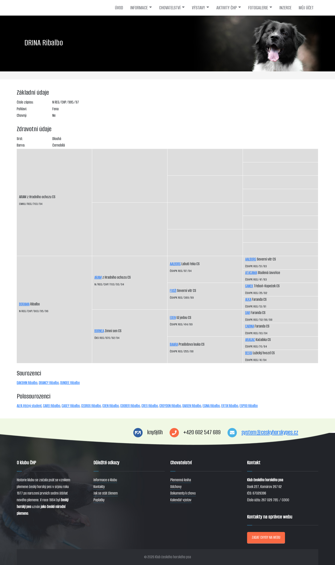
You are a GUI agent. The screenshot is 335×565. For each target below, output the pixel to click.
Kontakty (99, 486)
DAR (247, 312)
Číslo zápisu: (25, 102)
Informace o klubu (105, 480)
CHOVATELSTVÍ (170, 7)
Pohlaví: (22, 109)
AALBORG (175, 264)
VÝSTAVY (198, 7)
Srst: (20, 138)
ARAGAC (250, 339)
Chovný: (22, 115)
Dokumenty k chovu (183, 493)
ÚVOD (119, 7)
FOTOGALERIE (258, 7)
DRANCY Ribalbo (49, 382)
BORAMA (24, 304)
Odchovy (175, 486)
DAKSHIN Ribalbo (27, 382)
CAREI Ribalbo (51, 405)
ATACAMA (251, 272)
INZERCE (285, 7)
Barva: (21, 145)
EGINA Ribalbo (211, 405)
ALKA (248, 299)
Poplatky (99, 500)
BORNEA (99, 331)
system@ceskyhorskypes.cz (269, 432)
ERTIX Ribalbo (229, 405)
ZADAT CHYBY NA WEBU (266, 537)
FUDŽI (173, 290)
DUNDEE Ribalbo (70, 382)
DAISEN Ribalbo (191, 405)
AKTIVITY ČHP (226, 7)
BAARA (174, 344)
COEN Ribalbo (110, 405)
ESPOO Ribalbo (249, 405)
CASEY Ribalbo (71, 405)
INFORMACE (139, 7)
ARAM (98, 277)
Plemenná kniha (180, 480)
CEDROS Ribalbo (91, 405)
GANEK (249, 286)
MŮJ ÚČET (306, 7)
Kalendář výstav (180, 500)
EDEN (173, 317)
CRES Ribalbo (149, 405)
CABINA (249, 326)
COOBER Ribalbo (130, 405)
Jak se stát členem (106, 493)
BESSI (248, 353)
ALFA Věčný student (29, 405)
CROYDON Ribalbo (170, 405)
